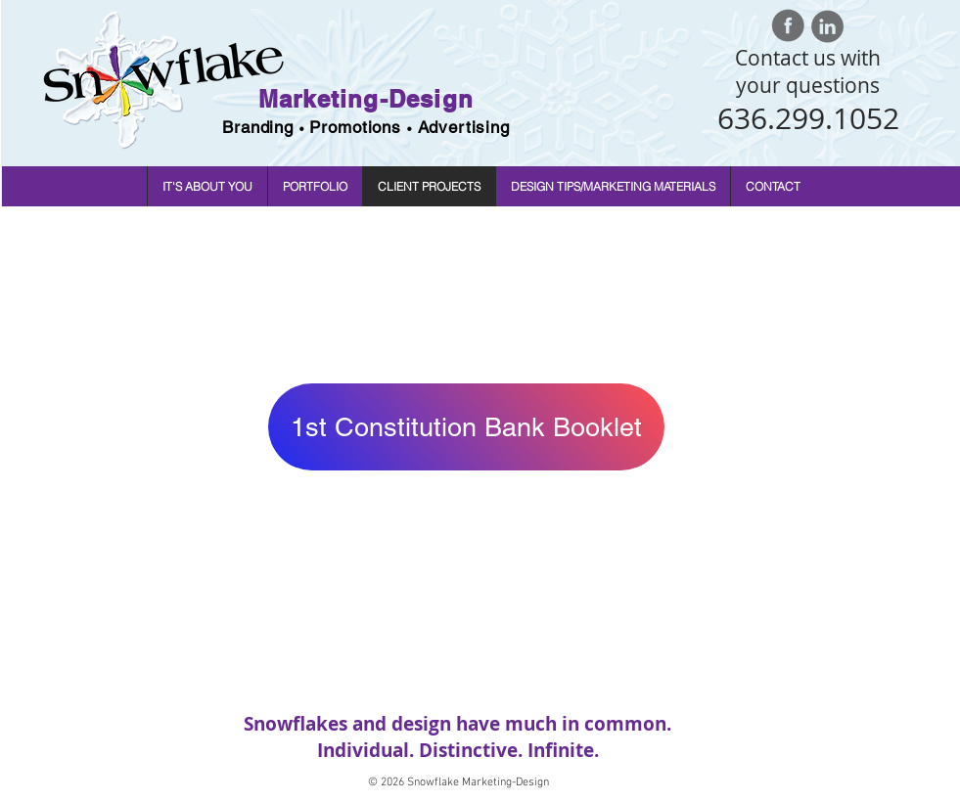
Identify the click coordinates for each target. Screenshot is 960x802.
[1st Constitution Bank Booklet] (466, 426)
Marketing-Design (366, 98)
